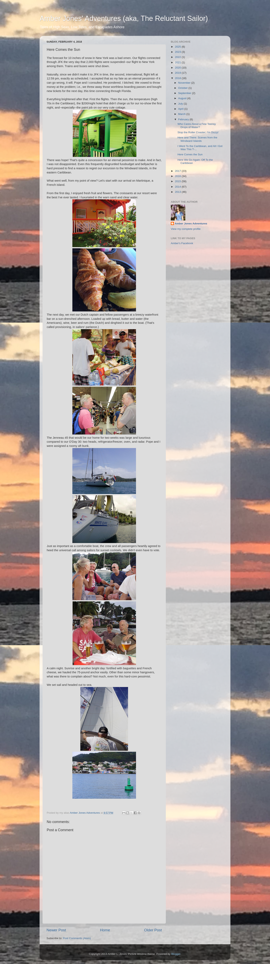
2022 (178, 57)
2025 (178, 46)
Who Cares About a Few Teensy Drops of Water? (197, 125)
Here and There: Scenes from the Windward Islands (197, 139)
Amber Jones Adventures (191, 223)
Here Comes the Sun (190, 154)
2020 (178, 67)
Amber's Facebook (182, 243)
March (182, 114)
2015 (178, 181)
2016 (178, 176)
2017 (178, 170)
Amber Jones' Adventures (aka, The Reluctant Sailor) (124, 18)
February (184, 119)
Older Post (153, 930)
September (185, 93)
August (182, 98)
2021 (178, 62)
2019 (178, 72)
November (184, 82)
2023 (178, 51)
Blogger (175, 953)
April (181, 108)
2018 (178, 78)
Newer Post (56, 930)
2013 (178, 191)
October (183, 87)
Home (105, 930)
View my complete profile (186, 228)
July (181, 103)
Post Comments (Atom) (77, 938)
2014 (178, 186)
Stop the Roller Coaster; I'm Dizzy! (198, 132)
